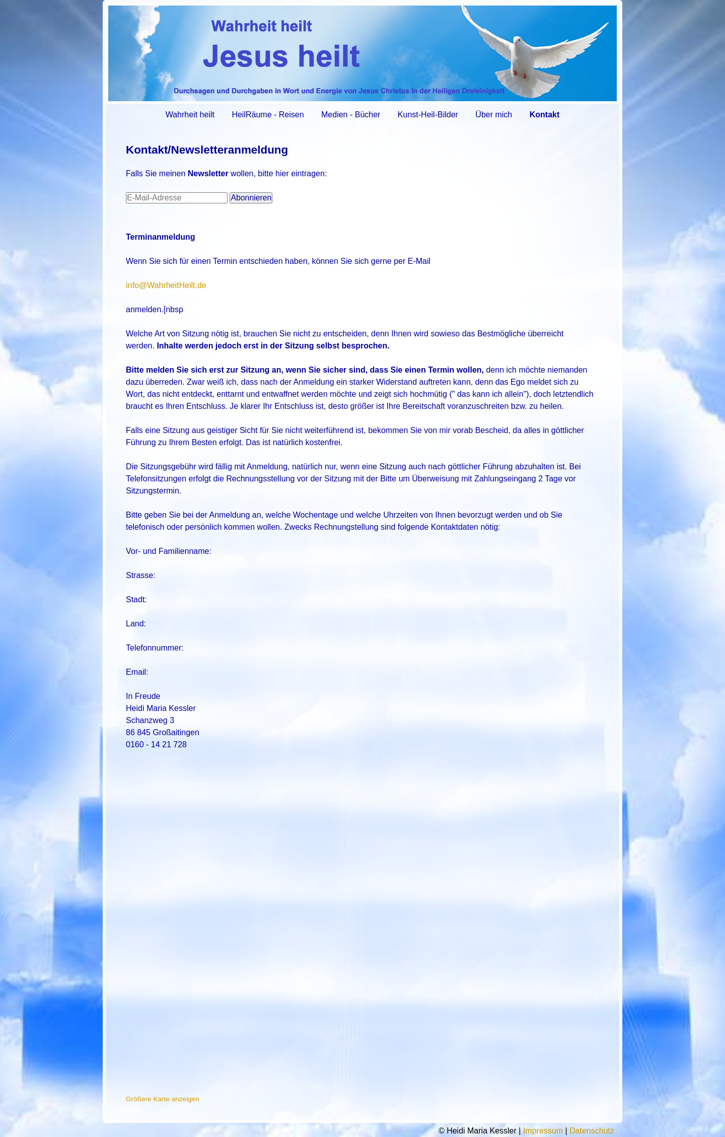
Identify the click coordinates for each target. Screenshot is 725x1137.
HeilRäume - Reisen (268, 114)
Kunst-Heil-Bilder (428, 114)
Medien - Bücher (350, 114)
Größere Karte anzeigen (162, 1099)
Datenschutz (591, 1130)
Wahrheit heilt (190, 114)
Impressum (543, 1130)
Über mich (493, 114)
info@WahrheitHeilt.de (166, 285)
